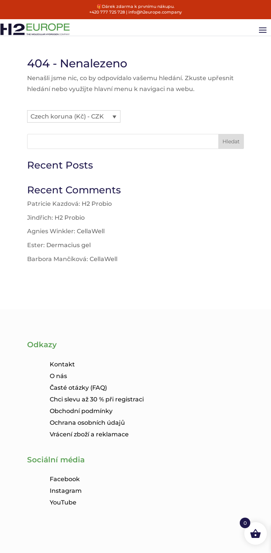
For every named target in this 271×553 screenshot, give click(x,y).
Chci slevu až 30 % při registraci (97, 399)
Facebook (65, 479)
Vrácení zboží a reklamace (89, 434)
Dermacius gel (68, 245)
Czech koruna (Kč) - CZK (67, 116)
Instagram (66, 490)
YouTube (63, 502)
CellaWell (91, 231)
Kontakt (62, 364)
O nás (58, 376)
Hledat (231, 141)
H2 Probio (97, 203)
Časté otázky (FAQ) (78, 387)
